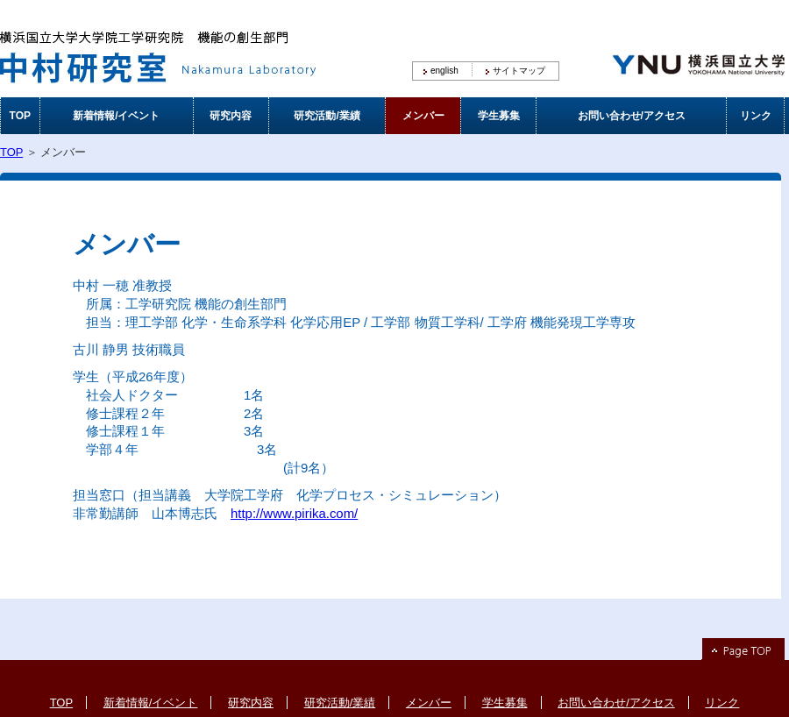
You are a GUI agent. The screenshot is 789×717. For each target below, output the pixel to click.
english (444, 70)
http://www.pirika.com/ (294, 513)
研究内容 (231, 116)
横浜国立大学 (697, 48)
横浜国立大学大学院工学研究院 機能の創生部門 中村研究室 (166, 48)
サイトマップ (519, 70)
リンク (755, 116)
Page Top (743, 649)
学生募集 (499, 116)
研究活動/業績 (326, 116)
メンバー (423, 116)
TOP (20, 116)
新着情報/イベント (116, 116)
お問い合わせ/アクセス (632, 116)
